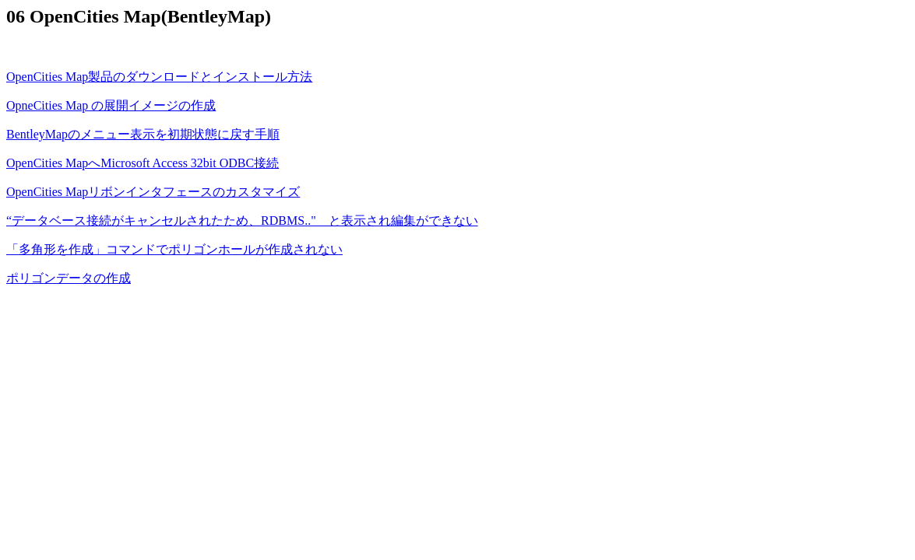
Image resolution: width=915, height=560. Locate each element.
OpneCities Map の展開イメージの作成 (111, 105)
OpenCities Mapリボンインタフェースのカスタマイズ (153, 191)
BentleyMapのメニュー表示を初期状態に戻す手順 (143, 134)
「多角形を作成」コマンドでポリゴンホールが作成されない (174, 249)
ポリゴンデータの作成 (68, 278)
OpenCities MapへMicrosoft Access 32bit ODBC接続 (142, 163)
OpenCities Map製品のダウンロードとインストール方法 (159, 76)
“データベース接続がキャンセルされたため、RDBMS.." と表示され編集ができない (242, 220)
